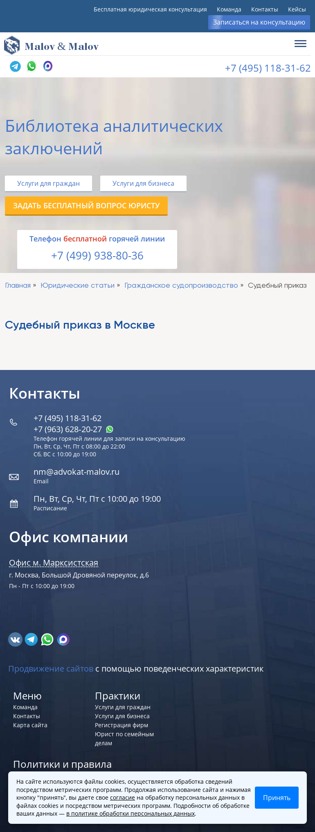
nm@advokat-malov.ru (76, 471)
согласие (122, 797)
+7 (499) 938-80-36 (97, 255)
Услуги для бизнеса (143, 183)
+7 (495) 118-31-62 (268, 67)
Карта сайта (30, 725)
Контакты (264, 9)
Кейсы (297, 9)
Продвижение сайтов (50, 668)
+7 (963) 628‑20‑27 (74, 429)
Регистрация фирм (121, 725)
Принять (276, 797)
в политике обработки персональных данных (130, 813)
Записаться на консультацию (259, 22)
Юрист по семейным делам (124, 738)
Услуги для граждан (48, 183)
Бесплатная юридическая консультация (150, 9)
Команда (229, 9)
